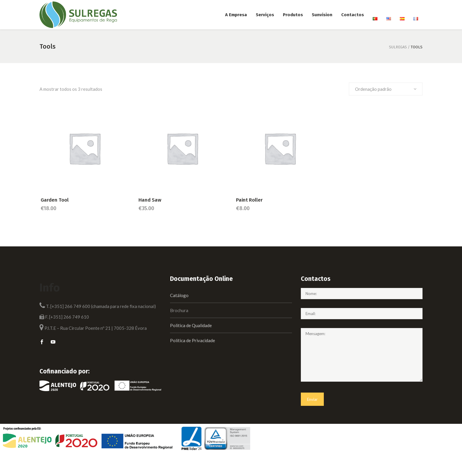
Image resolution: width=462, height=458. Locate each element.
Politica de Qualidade (191, 325)
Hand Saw (149, 200)
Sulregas (398, 47)
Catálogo (179, 295)
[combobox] (386, 89)
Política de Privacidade (192, 340)
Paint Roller (249, 200)
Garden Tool (55, 200)
